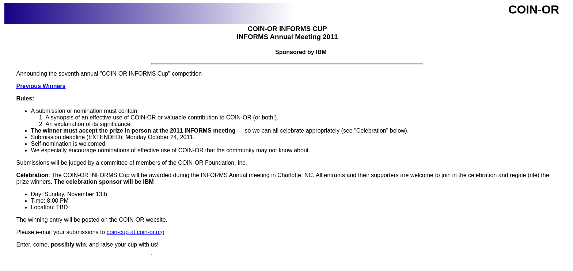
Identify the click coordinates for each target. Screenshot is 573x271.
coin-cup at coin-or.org (135, 232)
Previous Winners (40, 86)
